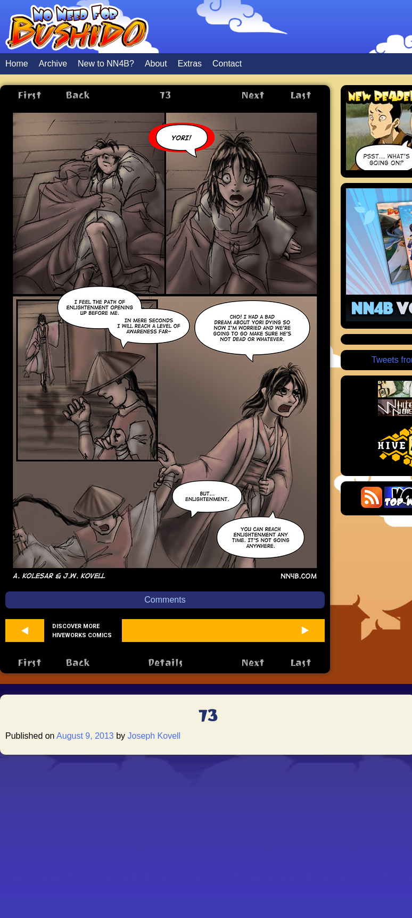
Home (16, 63)
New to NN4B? (106, 63)
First (30, 95)
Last (300, 95)
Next (253, 95)
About (156, 63)
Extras (190, 63)
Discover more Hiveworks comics (82, 631)
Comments (164, 599)
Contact (227, 63)
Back (77, 95)
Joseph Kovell (154, 735)
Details (165, 662)
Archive (53, 63)
